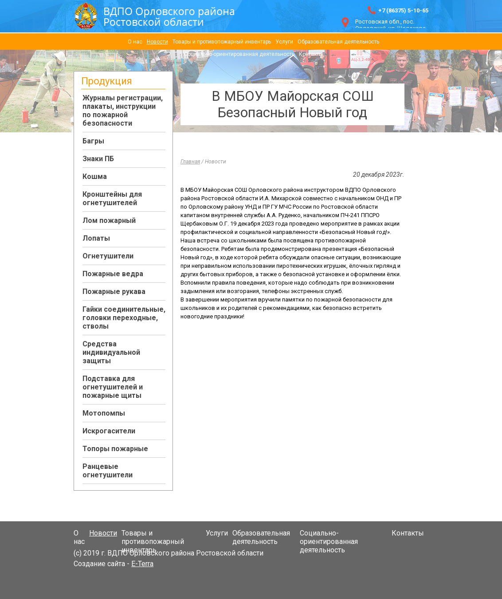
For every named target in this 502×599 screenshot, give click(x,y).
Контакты (311, 54)
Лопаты (96, 238)
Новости (157, 42)
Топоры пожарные (115, 448)
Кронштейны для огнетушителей (112, 198)
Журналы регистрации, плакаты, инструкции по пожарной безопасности (122, 110)
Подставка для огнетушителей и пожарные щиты (112, 387)
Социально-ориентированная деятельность (239, 54)
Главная (190, 162)
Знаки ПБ (98, 159)
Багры (93, 141)
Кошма (94, 176)
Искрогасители (108, 431)
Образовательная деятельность (338, 42)
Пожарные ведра (112, 274)
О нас (135, 42)
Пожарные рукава (113, 291)
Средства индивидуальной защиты (111, 352)
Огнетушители (107, 256)
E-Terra (142, 563)
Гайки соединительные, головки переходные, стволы (123, 317)
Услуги (284, 42)
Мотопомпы (103, 413)
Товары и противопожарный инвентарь (222, 42)
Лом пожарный (109, 220)
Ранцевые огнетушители (107, 470)
